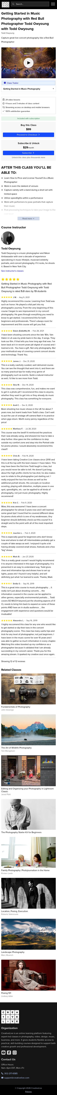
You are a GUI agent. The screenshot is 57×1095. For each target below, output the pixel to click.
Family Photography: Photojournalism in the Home (25, 870)
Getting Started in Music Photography (21, 88)
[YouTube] (3, 1052)
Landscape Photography (12, 952)
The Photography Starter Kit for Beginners (21, 832)
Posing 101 (6, 992)
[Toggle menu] (53, 4)
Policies (28, 1091)
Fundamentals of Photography (15, 706)
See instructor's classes (12, 270)
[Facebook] (9, 1052)
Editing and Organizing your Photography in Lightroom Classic (27, 790)
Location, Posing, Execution (14, 911)
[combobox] (30, 4)
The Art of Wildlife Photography (16, 747)
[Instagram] (14, 1052)
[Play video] (28, 62)
